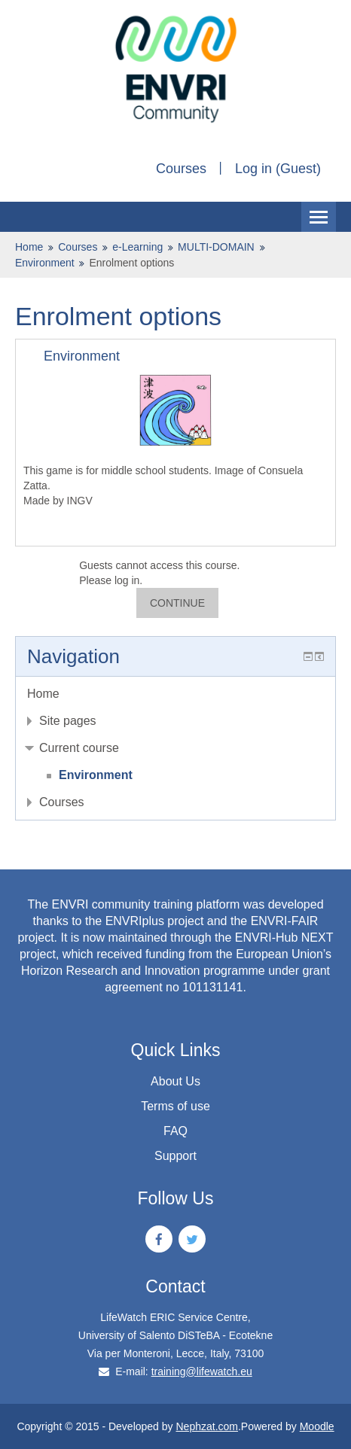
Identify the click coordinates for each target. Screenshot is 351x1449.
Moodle (317, 1426)
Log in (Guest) (278, 168)
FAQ (175, 1131)
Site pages (67, 720)
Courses (181, 168)
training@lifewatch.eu (201, 1371)
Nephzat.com (206, 1426)
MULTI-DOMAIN (216, 247)
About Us (175, 1081)
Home (29, 247)
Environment (45, 263)
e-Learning (137, 247)
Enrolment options (131, 263)
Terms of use (175, 1106)
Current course (79, 747)
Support (175, 1155)
